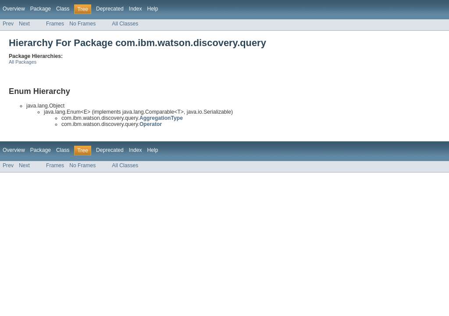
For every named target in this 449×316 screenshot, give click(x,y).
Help (152, 9)
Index (135, 9)
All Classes (125, 24)
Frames (55, 24)
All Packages (22, 62)
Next (24, 24)
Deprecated (110, 9)
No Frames (82, 24)
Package (40, 9)
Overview (14, 9)
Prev (8, 24)
